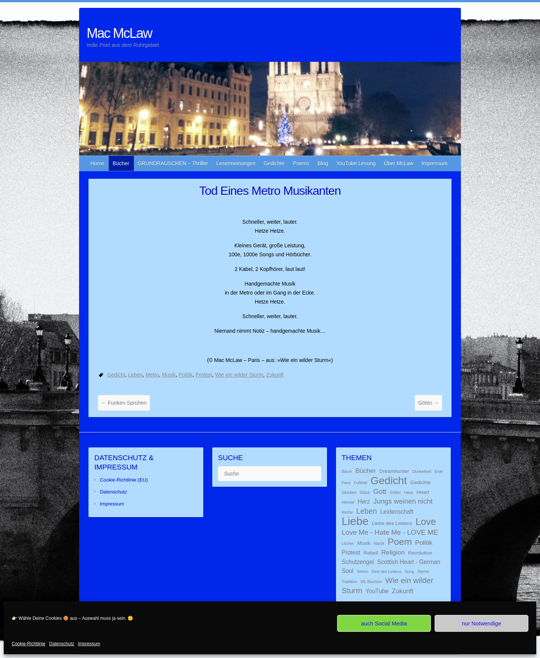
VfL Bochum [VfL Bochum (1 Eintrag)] (371, 581)
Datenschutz (61, 643)
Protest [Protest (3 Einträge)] (351, 552)
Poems (301, 163)
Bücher (120, 163)
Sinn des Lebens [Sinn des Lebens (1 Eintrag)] (386, 571)
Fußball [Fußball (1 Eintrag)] (361, 482)
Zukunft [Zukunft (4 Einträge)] (403, 591)
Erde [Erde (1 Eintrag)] (439, 471)
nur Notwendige (481, 623)
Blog (323, 163)
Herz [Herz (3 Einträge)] (364, 501)
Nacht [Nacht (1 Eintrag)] (379, 543)
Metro (152, 375)
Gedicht (116, 375)
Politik (185, 375)
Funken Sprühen (124, 403)
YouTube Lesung (356, 163)
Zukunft (275, 375)
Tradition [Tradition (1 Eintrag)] (349, 581)
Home (97, 163)
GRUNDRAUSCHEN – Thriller (173, 163)
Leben (135, 375)
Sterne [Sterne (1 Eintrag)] (423, 571)
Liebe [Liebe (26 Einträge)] (355, 521)
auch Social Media (384, 623)
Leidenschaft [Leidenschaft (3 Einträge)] (397, 511)
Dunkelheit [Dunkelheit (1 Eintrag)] (421, 471)
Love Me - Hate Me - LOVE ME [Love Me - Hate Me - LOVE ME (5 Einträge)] (390, 532)
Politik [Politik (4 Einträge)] (423, 542)
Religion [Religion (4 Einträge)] (393, 552)
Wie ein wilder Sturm (239, 375)
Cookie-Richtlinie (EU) (124, 480)
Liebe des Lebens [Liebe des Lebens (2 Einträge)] (392, 523)
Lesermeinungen (235, 163)
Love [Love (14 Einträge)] (426, 521)
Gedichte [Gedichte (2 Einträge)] (420, 482)
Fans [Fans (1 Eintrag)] (346, 482)
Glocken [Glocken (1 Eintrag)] (349, 492)
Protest (203, 375)
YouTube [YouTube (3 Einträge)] (377, 591)
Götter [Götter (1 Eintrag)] (395, 492)
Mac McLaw (119, 33)
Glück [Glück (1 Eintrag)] (365, 492)
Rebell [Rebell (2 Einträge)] (370, 553)
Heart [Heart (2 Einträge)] (423, 492)
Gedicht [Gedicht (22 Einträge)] (388, 480)
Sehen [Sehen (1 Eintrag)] (362, 571)
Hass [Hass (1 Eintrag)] (408, 492)
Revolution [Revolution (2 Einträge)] (420, 553)
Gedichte (274, 163)
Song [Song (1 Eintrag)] (409, 571)
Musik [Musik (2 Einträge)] (363, 543)
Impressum (89, 643)
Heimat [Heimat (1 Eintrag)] (348, 502)
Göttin (428, 403)
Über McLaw (399, 163)
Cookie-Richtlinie (28, 643)
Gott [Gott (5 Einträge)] (379, 491)
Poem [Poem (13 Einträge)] (400, 542)
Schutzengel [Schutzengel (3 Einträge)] (358, 562)
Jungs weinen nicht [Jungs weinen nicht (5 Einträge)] (403, 501)
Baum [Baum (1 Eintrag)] (347, 471)
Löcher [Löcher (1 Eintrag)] (348, 543)
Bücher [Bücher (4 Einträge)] (366, 470)
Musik (169, 375)
